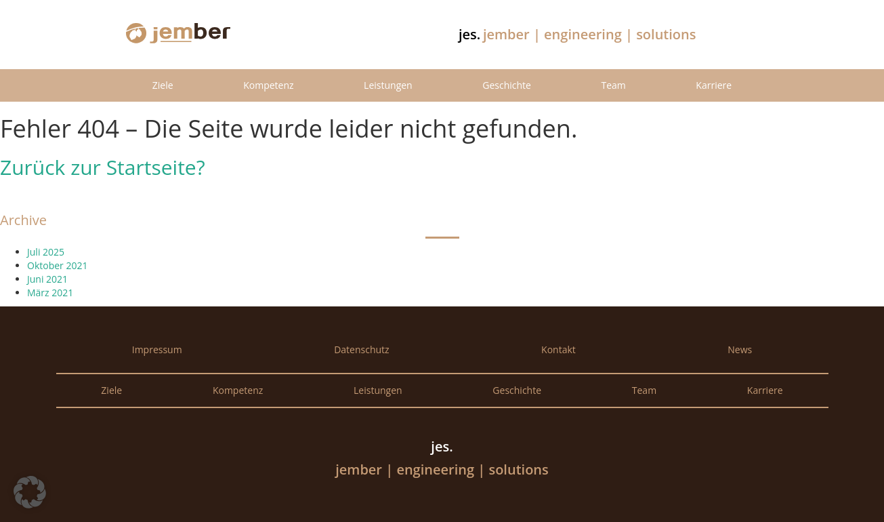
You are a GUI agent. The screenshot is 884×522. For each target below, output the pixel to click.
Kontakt (558, 349)
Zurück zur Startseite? (102, 167)
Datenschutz (361, 349)
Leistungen (388, 85)
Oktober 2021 (57, 265)
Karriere (714, 85)
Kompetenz (268, 85)
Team (613, 85)
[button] (30, 492)
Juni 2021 (47, 279)
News (740, 349)
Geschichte (506, 85)
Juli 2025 (45, 251)
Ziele (162, 85)
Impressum (157, 349)
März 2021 (50, 292)
